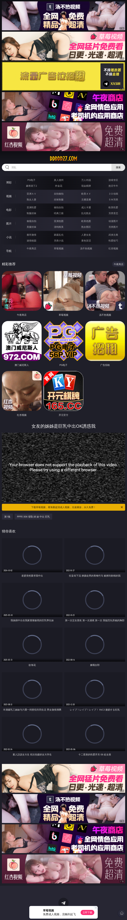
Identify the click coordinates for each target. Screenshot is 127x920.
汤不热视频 (86, 248)
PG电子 (31, 180)
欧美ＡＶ (86, 193)
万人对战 (86, 180)
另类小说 (59, 240)
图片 (9, 223)
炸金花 (58, 185)
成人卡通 (86, 207)
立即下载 (87, 912)
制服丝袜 (31, 213)
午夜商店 (31, 248)
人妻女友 (86, 234)
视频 (9, 196)
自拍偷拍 (59, 193)
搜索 (118, 167)
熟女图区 (86, 226)
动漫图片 (113, 221)
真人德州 (59, 180)
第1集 (7, 516)
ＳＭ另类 (113, 199)
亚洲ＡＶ (31, 193)
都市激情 (31, 234)
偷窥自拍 (31, 221)
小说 (9, 237)
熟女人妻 (31, 199)
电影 (9, 210)
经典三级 (59, 213)
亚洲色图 (59, 221)
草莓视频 (59, 248)
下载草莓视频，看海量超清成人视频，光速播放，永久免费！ (77, 507)
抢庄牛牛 (113, 185)
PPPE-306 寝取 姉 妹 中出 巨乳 (33, 516)
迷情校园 (31, 240)
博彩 (9, 182)
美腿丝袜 (31, 226)
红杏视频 (113, 248)
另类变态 (113, 213)
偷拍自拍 (59, 207)
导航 (9, 251)
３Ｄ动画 (113, 193)
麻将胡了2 (31, 185)
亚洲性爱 (31, 207)
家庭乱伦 (59, 234)
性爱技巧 (113, 240)
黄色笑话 (86, 240)
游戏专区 (113, 180)
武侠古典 (113, 234)
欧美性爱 (113, 207)
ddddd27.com (63, 158)
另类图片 (113, 226)
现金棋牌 (86, 185)
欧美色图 (86, 221)
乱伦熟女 (86, 213)
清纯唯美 (59, 226)
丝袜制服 (59, 199)
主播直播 (86, 199)
